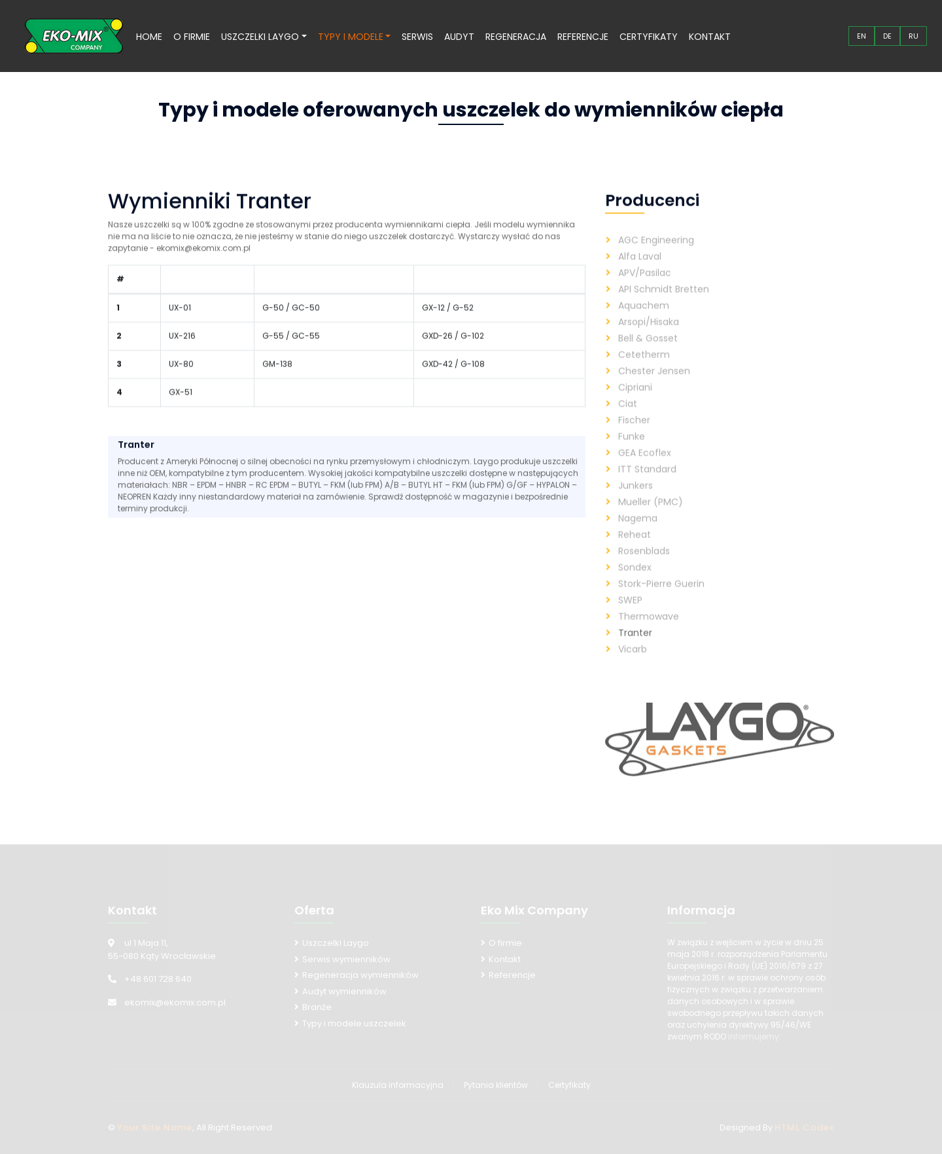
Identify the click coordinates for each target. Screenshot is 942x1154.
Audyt (459, 36)
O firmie (191, 36)
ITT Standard (647, 483)
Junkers (635, 500)
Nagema (637, 532)
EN (861, 36)
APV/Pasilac (644, 287)
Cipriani (635, 401)
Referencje (582, 36)
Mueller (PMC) (650, 516)
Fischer (634, 434)
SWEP (630, 614)
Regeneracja (515, 36)
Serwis (417, 36)
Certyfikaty (648, 36)
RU (913, 36)
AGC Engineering (656, 254)
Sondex (635, 581)
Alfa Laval (639, 271)
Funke (631, 451)
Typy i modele (350, 36)
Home (149, 36)
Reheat (634, 549)
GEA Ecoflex (644, 467)
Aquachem (643, 320)
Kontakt (710, 36)
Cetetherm (644, 369)
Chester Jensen (654, 385)
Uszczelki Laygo (260, 36)
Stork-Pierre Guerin (661, 598)
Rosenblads (644, 565)
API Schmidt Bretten (663, 303)
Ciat (627, 418)
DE (887, 36)
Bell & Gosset (648, 352)
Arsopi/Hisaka (648, 336)
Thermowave (648, 631)
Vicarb (632, 663)
